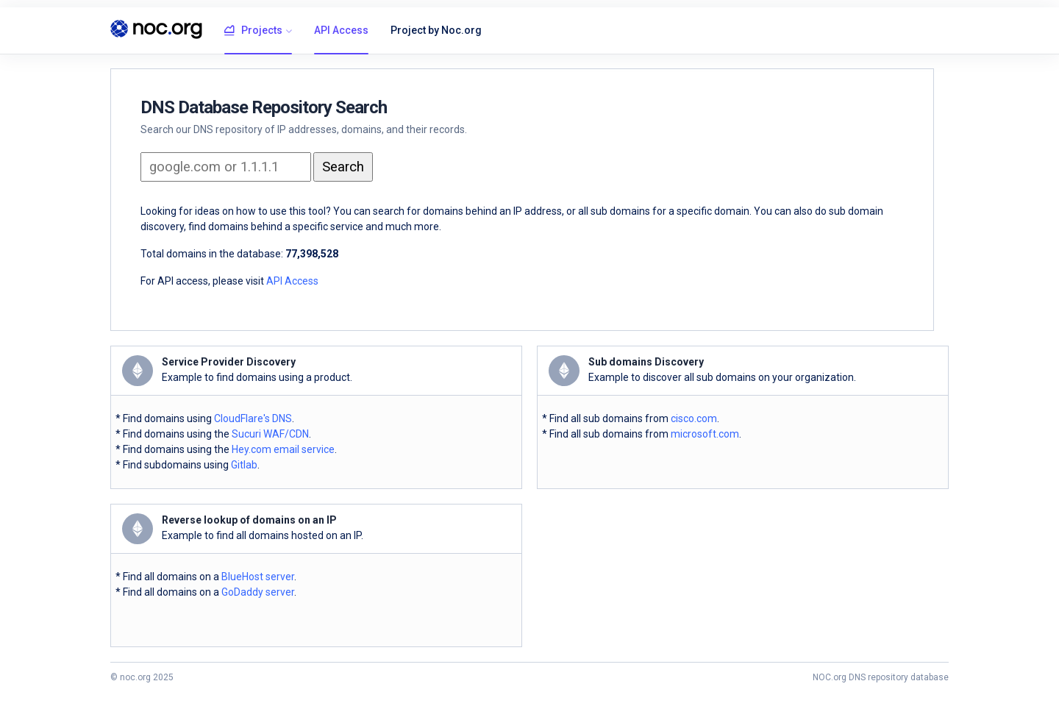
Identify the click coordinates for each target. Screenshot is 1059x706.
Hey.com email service (283, 449)
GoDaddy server (257, 592)
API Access (341, 30)
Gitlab (244, 465)
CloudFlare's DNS (253, 418)
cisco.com (694, 418)
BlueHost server (257, 576)
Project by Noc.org (436, 30)
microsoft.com (705, 434)
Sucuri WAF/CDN (270, 434)
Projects (253, 31)
